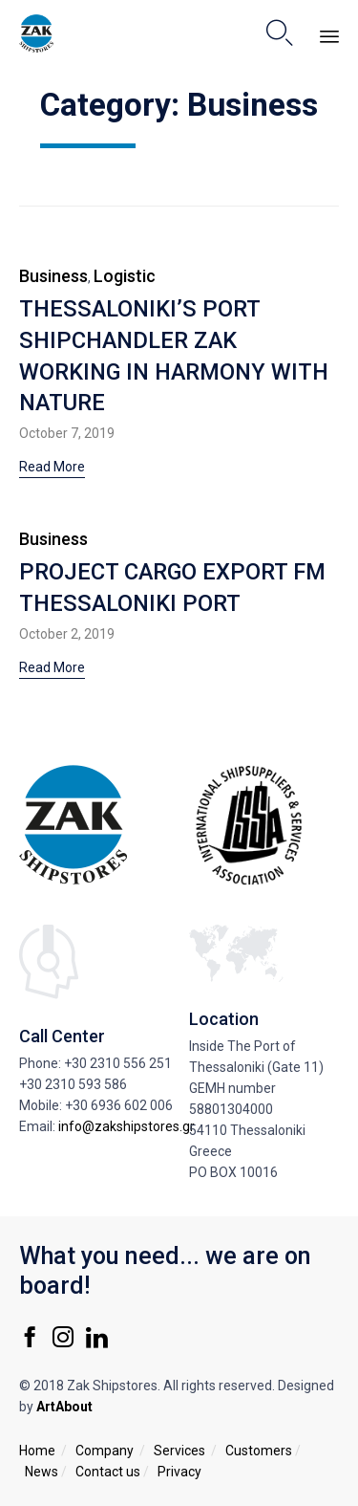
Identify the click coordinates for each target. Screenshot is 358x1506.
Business (53, 276)
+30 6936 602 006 (119, 1105)
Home (37, 1450)
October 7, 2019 (67, 433)
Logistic (125, 276)
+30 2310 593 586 (73, 1084)
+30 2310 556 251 (118, 1063)
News (41, 1471)
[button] (52, 468)
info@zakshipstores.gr (126, 1126)
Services (179, 1450)
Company (104, 1450)
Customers (258, 1450)
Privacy (179, 1471)
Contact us (107, 1471)
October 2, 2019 (67, 634)
